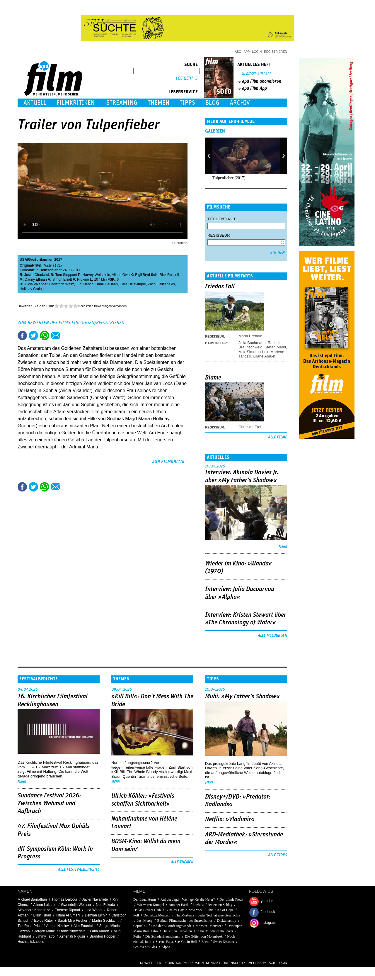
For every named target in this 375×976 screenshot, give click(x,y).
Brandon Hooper (102, 936)
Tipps (187, 103)
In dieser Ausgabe (256, 74)
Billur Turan (42, 915)
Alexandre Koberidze (34, 910)
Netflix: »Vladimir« (230, 819)
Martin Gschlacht (105, 921)
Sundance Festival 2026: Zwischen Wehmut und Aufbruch (49, 803)
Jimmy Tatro (45, 936)
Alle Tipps (277, 855)
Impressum (257, 963)
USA (23, 259)
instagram (268, 923)
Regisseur (218, 235)
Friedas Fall (220, 286)
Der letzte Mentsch (157, 915)
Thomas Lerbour (64, 899)
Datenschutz (234, 963)
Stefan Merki (275, 347)
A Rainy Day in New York (184, 910)
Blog (212, 103)
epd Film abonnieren (261, 81)
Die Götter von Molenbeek (204, 936)
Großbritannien (41, 259)
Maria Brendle (250, 336)
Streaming (121, 103)
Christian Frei (249, 427)
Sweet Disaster (223, 942)
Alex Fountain (84, 926)
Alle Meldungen (272, 635)
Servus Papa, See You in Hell (176, 942)
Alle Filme (277, 437)
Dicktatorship (226, 921)
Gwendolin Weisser (76, 905)
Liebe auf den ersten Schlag (212, 905)
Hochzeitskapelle (31, 942)
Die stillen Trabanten (177, 931)
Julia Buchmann (252, 342)
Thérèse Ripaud (67, 910)
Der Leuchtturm (144, 899)
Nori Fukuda (105, 905)
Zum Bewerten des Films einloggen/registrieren (71, 322)
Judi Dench (84, 284)
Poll (136, 915)
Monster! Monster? (209, 926)
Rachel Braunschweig (258, 344)
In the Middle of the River (215, 931)
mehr (283, 546)
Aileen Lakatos (44, 905)
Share (44, 335)
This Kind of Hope (220, 910)
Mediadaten (194, 963)
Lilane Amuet (264, 356)
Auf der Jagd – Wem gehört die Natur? (188, 899)
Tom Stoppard (66, 275)
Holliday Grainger (33, 289)
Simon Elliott (62, 279)
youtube (267, 901)
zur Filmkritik (168, 461)
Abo (238, 51)
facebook (268, 912)
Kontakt (213, 963)
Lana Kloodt (99, 931)
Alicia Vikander (35, 284)
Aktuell (34, 103)
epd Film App (254, 88)
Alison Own (121, 275)
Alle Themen (182, 862)
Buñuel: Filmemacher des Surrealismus (184, 921)
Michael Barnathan (32, 899)
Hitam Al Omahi (68, 915)
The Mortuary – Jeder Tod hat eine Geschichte (207, 915)
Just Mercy (145, 921)
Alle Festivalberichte (79, 869)
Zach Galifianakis (161, 284)
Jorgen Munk (44, 931)
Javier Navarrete (95, 899)
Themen (158, 103)
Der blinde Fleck (231, 899)
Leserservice (183, 91)
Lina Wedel (93, 910)
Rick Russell (169, 275)
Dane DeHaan (107, 284)
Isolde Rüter (43, 921)
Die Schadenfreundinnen (162, 936)
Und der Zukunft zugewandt (171, 926)
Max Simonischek (253, 352)
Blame (213, 378)
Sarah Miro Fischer (72, 921)
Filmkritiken (76, 103)
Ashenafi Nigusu (72, 936)
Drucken (66, 335)
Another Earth (179, 905)
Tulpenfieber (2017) (229, 178)
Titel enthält (221, 219)
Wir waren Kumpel (150, 905)
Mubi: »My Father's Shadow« (242, 696)
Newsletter (150, 963)
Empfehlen (55, 335)
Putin (137, 936)
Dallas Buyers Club (147, 910)
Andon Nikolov (57, 926)
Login (257, 51)
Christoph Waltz (61, 284)
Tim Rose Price (30, 926)
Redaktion (172, 963)
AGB (272, 963)
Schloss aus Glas (145, 947)
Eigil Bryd (142, 275)
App (247, 51)
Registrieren (275, 51)
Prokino (83, 279)
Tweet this (33, 335)
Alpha (165, 947)
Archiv (240, 103)
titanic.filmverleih (72, 931)
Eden (205, 942)
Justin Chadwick (37, 275)
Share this (22, 335)
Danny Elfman (36, 279)
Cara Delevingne (133, 284)
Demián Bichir (96, 915)
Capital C (140, 926)
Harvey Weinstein (96, 275)
